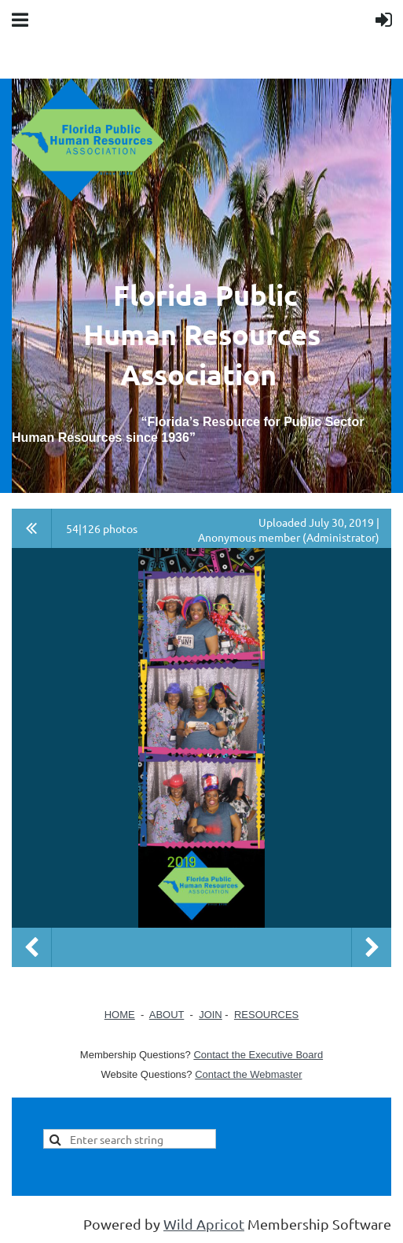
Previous (31, 947)
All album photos (32, 528)
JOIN (210, 1015)
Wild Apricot (203, 1223)
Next (371, 947)
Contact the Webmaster (248, 1074)
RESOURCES (266, 1015)
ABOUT (167, 1015)
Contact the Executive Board (258, 1055)
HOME (119, 1015)
